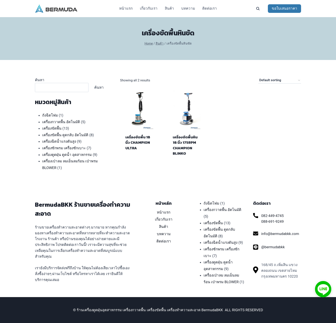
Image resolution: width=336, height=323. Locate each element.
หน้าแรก (126, 8)
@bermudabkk (273, 247)
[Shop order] (279, 80)
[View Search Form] (257, 8)
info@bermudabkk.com (280, 234)
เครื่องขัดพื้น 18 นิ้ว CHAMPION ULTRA (137, 142)
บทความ (188, 8)
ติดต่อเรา (209, 8)
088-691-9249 (272, 221)
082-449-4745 (272, 216)
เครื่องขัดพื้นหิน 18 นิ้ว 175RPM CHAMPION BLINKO (185, 145)
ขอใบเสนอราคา (284, 8)
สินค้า (169, 8)
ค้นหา (39, 80)
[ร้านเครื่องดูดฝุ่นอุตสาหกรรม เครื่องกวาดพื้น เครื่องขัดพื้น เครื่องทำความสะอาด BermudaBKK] (56, 8)
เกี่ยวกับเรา (149, 8)
